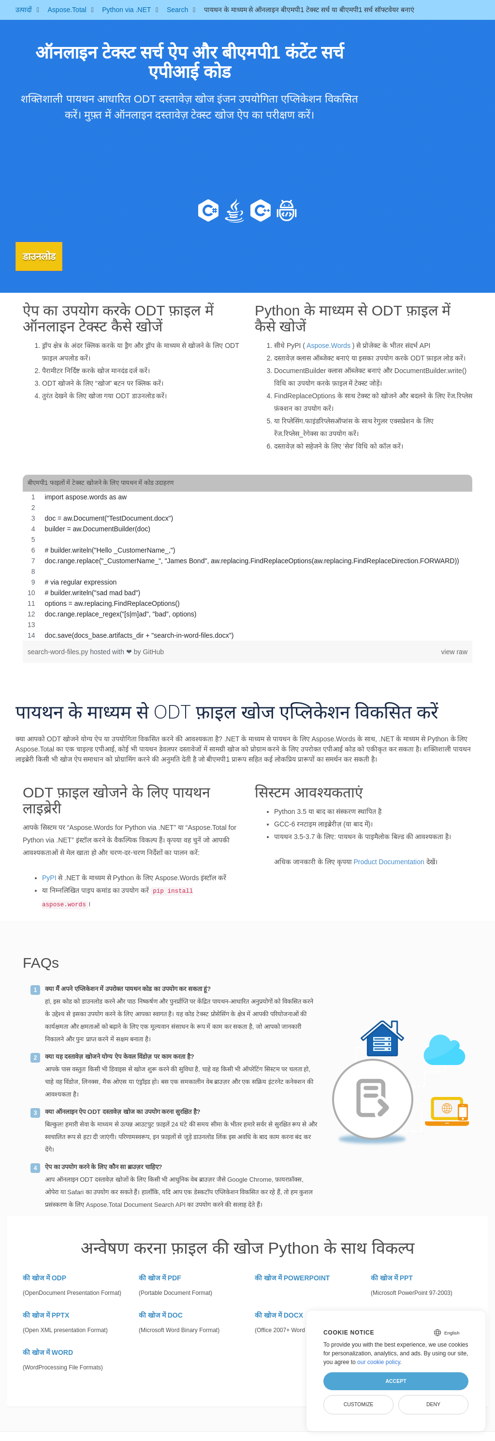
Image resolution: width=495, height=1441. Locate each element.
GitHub (153, 651)
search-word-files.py (59, 651)
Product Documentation (388, 861)
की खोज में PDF (160, 1277)
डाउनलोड (44, 256)
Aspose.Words (328, 345)
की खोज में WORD (48, 1351)
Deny (433, 1404)
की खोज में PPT (392, 1277)
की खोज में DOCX (279, 1314)
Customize (359, 1404)
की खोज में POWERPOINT (292, 1277)
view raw (454, 651)
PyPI (49, 877)
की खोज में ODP (44, 1277)
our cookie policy (378, 1362)
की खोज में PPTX (46, 1314)
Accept (395, 1381)
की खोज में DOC (161, 1314)
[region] (247, 565)
